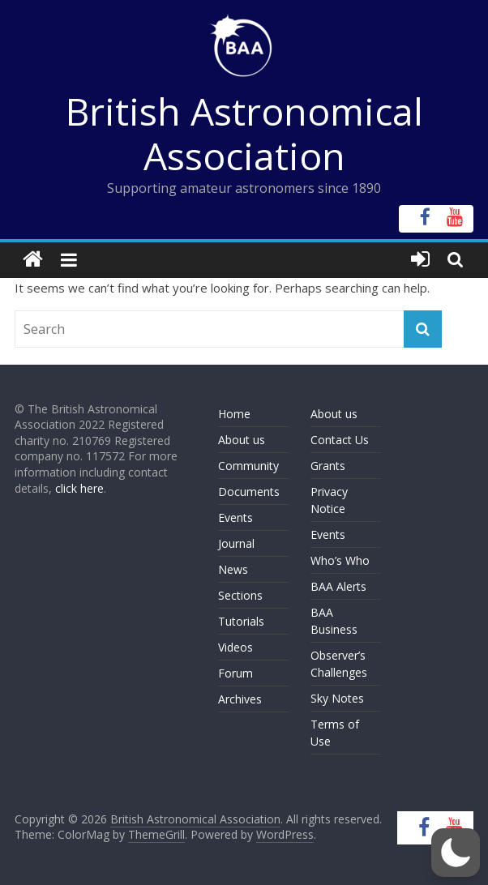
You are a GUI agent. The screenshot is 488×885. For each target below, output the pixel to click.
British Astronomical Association (244, 133)
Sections (240, 595)
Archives (240, 699)
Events (235, 517)
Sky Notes (337, 698)
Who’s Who (340, 560)
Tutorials (241, 621)
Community (248, 465)
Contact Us (339, 439)
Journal (236, 543)
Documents (249, 491)
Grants (327, 465)
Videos (235, 647)
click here (79, 488)
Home (234, 413)
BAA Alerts (338, 586)
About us (241, 439)
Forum (235, 673)
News (233, 569)
